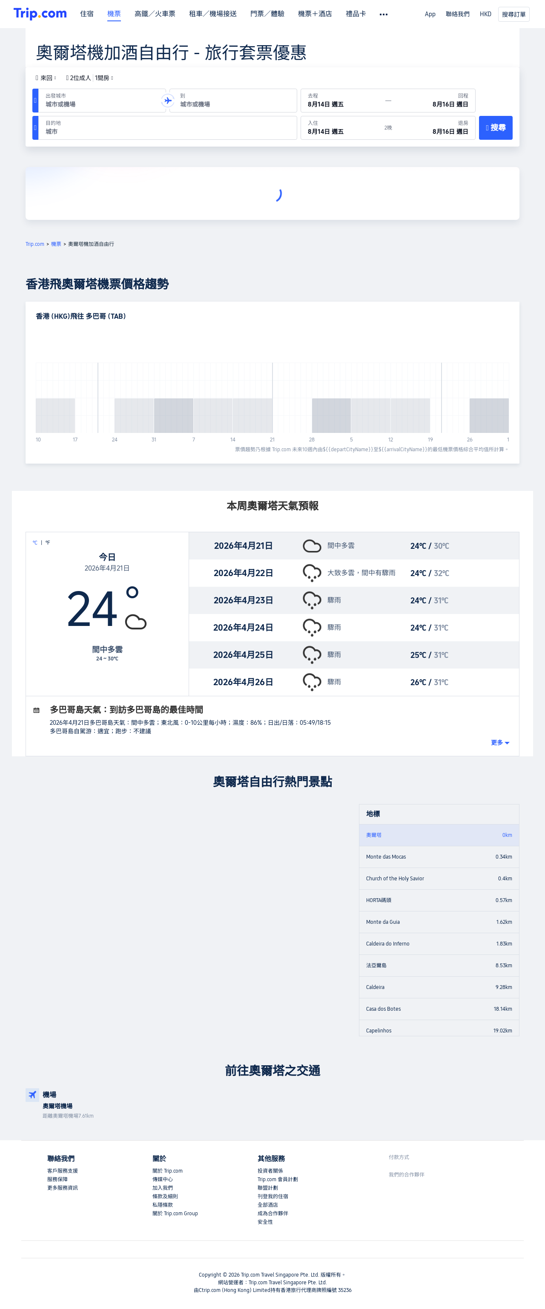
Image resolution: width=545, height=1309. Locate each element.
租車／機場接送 (213, 14)
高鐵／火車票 (155, 14)
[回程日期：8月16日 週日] (433, 100)
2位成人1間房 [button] (89, 78)
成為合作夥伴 (273, 1214)
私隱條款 (162, 1205)
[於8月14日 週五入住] (342, 128)
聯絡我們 (458, 14)
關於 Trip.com (167, 1171)
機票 (114, 14)
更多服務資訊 (62, 1188)
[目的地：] (167, 128)
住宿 (87, 14)
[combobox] (100, 104)
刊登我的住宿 (273, 1196)
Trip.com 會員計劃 (278, 1179)
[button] (46, 78)
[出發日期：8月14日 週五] (343, 100)
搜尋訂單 (514, 14)
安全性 (265, 1222)
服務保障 (57, 1179)
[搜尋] (496, 128)
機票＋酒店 (315, 14)
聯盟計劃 (268, 1188)
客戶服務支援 (62, 1171)
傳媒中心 (162, 1179)
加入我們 (162, 1188)
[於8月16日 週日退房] (434, 128)
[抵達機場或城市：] (233, 100)
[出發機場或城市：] (102, 100)
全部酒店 (268, 1205)
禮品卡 (356, 14)
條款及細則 (165, 1196)
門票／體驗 (267, 14)
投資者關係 (270, 1171)
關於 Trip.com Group (175, 1214)
